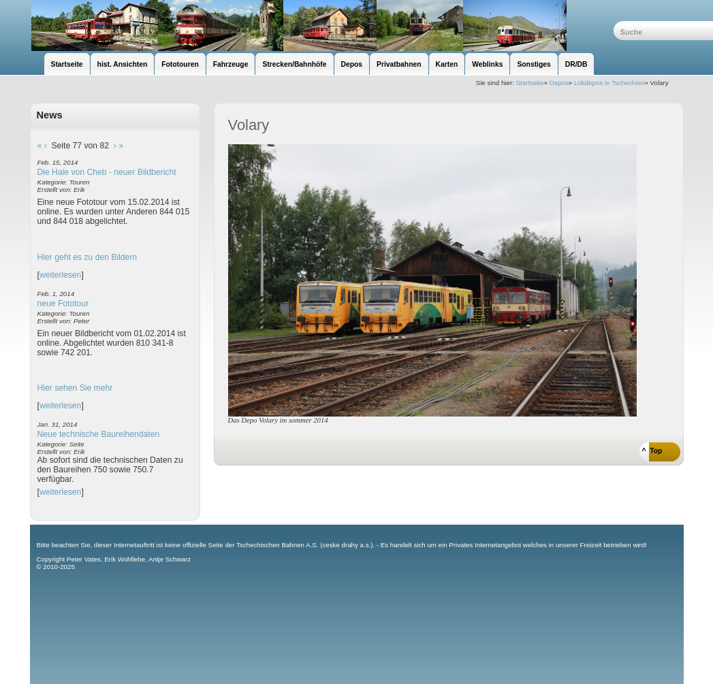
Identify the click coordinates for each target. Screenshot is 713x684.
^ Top (652, 451)
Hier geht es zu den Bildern (87, 257)
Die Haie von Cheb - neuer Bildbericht (106, 172)
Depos (559, 82)
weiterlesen (60, 275)
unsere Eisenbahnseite (322, 25)
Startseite (530, 82)
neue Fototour (63, 303)
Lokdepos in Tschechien (609, 82)
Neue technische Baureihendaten (98, 434)
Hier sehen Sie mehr (75, 388)
